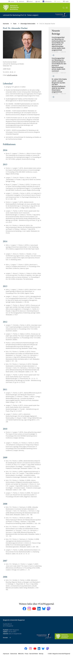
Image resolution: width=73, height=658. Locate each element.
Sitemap (41, 653)
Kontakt (5, 637)
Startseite (6, 23)
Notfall (38, 1)
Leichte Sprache (48, 1)
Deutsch (58, 1)
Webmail (31, 1)
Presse (26, 653)
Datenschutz (13, 653)
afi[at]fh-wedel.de (12, 75)
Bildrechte (21, 653)
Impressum (6, 653)
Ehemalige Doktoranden (28, 23)
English (67, 1)
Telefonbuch (21, 1)
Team (15, 23)
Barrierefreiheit (33, 653)
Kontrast (12, 1)
